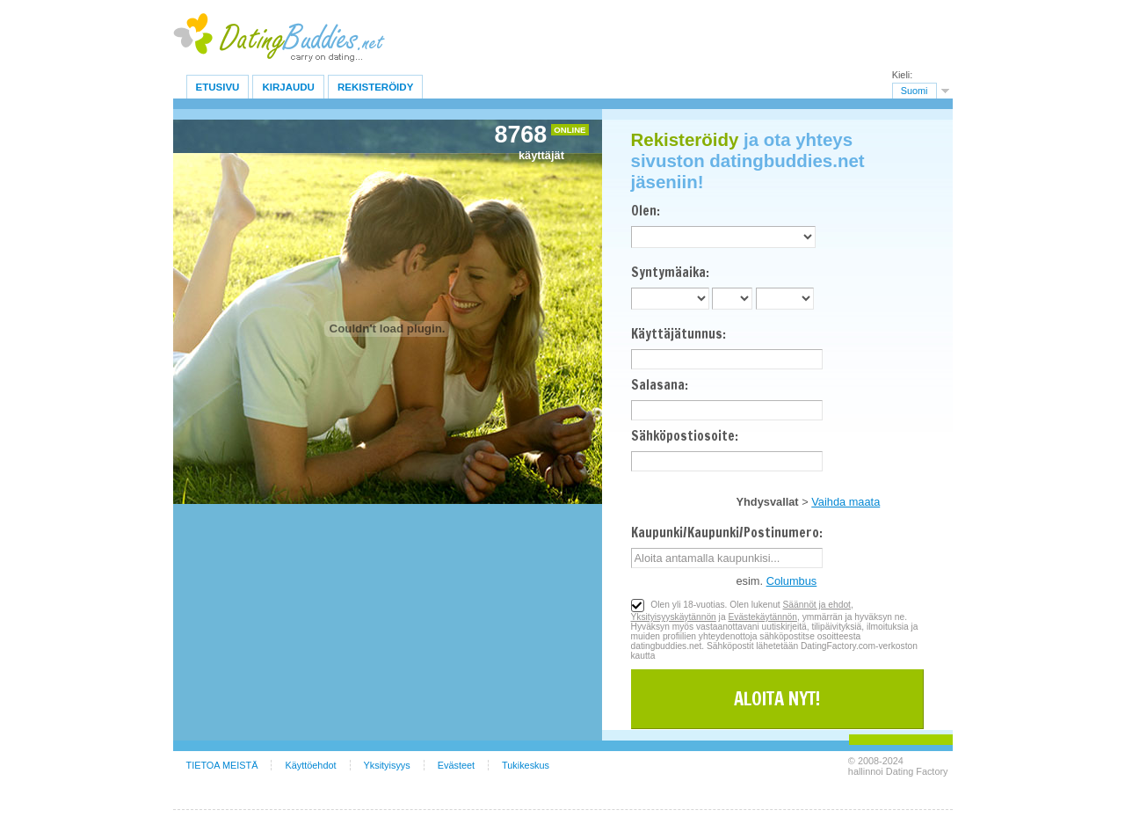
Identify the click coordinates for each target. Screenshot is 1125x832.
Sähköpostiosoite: (684, 436)
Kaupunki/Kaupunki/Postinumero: (727, 532)
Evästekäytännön (762, 617)
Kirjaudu (288, 87)
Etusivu (218, 87)
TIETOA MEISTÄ (222, 765)
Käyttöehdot (310, 765)
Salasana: (659, 385)
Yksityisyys (387, 765)
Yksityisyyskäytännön (673, 617)
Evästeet (456, 765)
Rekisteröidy (375, 87)
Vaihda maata (845, 501)
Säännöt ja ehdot (817, 604)
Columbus (791, 581)
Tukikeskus (525, 765)
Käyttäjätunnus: (678, 334)
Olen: (645, 210)
